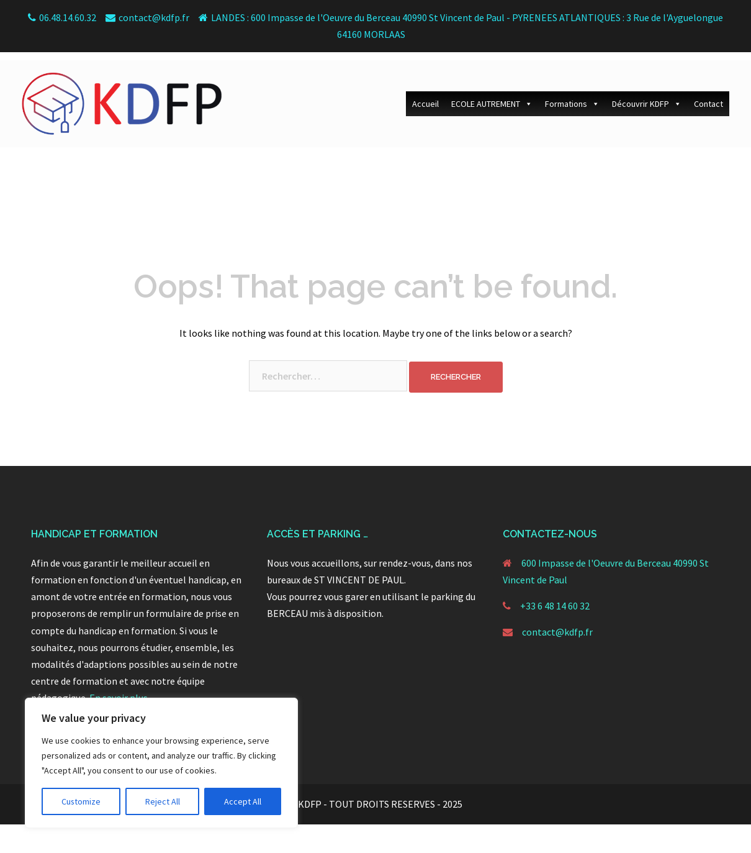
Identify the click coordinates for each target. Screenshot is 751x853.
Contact (708, 95)
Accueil (425, 95)
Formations (572, 95)
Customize (81, 801)
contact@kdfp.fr (557, 632)
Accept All (242, 801)
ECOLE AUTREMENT (492, 95)
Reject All (162, 801)
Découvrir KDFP (646, 95)
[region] (161, 763)
